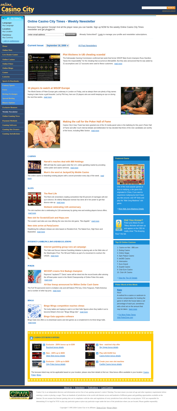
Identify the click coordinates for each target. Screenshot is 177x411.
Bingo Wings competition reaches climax (64, 306)
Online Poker (7, 64)
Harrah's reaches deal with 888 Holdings (64, 161)
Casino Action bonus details (110, 356)
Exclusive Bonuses (9, 107)
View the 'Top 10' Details (128, 278)
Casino (146, 372)
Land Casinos (107, 387)
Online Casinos (8, 59)
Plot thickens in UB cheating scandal (84, 54)
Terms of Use (101, 408)
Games (5, 72)
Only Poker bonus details (55, 364)
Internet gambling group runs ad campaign (65, 247)
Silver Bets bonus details (55, 356)
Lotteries (6, 77)
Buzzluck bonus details (55, 347)
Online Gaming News (11, 116)
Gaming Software (9, 125)
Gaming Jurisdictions (11, 134)
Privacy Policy (112, 408)
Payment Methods (9, 121)
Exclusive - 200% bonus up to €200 (60, 345)
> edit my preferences (10, 41)
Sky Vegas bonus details (108, 347)
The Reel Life (50, 193)
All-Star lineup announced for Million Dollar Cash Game (71, 284)
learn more (133, 309)
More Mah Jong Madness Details (131, 209)
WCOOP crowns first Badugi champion (63, 271)
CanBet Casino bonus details (110, 364)
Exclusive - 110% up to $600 (57, 361)
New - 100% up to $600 (55, 353)
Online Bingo (7, 68)
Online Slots (7, 50)
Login (100, 34)
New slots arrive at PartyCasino (43, 225)
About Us (68, 387)
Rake (119, 290)
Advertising (80, 387)
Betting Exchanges (9, 94)
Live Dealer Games (10, 55)
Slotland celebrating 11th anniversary (62, 207)
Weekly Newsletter (10, 112)
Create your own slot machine (111, 361)
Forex (4, 90)
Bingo (39, 375)
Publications (93, 387)
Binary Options (8, 103)
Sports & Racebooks (10, 81)
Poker (33, 375)
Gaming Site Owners (10, 129)
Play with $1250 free (107, 353)
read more (118, 64)
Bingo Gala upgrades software (59, 316)
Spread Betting (8, 98)
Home (4, 46)
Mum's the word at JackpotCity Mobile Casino (66, 172)
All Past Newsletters (87, 45)
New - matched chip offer (109, 345)
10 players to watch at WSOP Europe (49, 88)
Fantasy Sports (8, 85)
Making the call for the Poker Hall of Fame (87, 121)
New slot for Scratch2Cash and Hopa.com (48, 218)
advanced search (168, 11)
